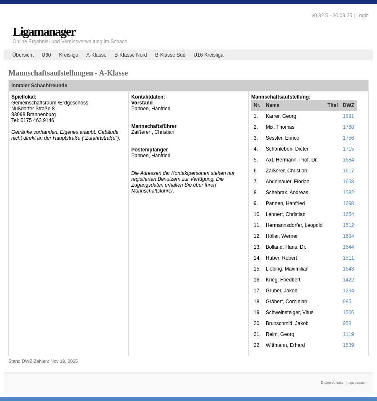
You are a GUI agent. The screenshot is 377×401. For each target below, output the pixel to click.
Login (362, 15)
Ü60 (46, 55)
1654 (348, 214)
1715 (348, 149)
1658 (348, 182)
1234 (348, 291)
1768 (348, 127)
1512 (348, 225)
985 (347, 302)
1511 (348, 258)
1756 (348, 138)
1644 (348, 247)
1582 (348, 192)
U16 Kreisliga (209, 55)
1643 (348, 269)
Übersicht (23, 55)
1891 (348, 116)
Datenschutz (332, 382)
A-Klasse (96, 55)
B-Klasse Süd (170, 55)
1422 (348, 280)
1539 (348, 345)
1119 (348, 334)
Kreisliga (68, 55)
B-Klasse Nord (130, 55)
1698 (348, 203)
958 (347, 323)
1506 (348, 312)
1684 (348, 160)
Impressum (356, 382)
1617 (348, 171)
